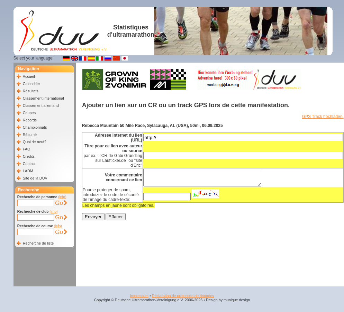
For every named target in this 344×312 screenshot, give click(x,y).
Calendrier (31, 84)
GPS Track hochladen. (323, 116)
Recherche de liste (38, 243)
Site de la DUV (35, 178)
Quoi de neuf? (34, 142)
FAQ (26, 149)
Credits (29, 156)
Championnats (35, 127)
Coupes (29, 113)
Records (30, 120)
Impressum (139, 296)
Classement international (43, 98)
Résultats (30, 91)
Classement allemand (41, 105)
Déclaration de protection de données (183, 296)
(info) (62, 197)
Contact (29, 164)
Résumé (30, 134)
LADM (28, 171)
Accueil (29, 76)
